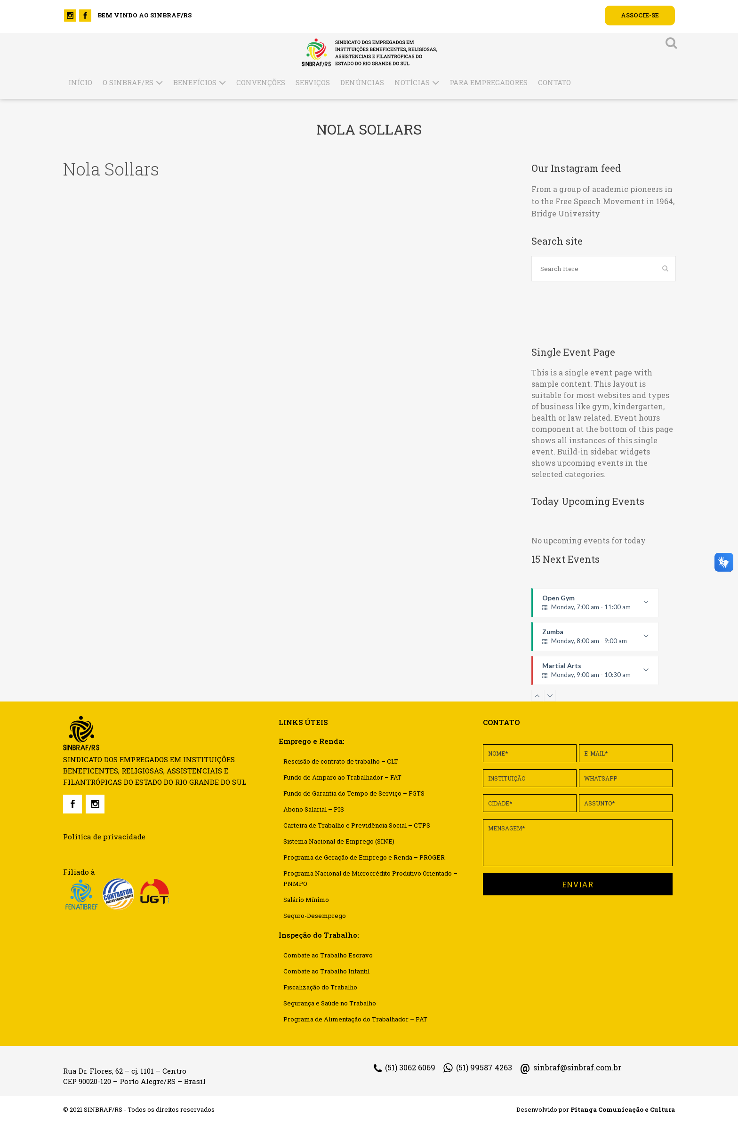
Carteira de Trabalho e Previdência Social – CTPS (356, 825)
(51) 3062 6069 (404, 1068)
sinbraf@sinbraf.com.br (570, 1067)
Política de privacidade (104, 836)
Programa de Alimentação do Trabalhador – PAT (355, 1019)
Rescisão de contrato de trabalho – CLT (340, 761)
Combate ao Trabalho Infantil (326, 971)
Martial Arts (595, 673)
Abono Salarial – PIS (313, 809)
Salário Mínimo (306, 899)
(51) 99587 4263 (477, 1067)
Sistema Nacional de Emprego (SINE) (338, 841)
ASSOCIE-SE (640, 15)
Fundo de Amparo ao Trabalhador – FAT (342, 777)
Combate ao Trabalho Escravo (328, 955)
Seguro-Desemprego (314, 915)
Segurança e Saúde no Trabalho (329, 1003)
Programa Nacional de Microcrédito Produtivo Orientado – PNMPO (370, 878)
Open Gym (595, 605)
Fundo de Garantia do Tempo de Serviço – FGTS (354, 793)
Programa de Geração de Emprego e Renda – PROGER (364, 857)
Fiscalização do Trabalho (320, 987)
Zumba (595, 639)
